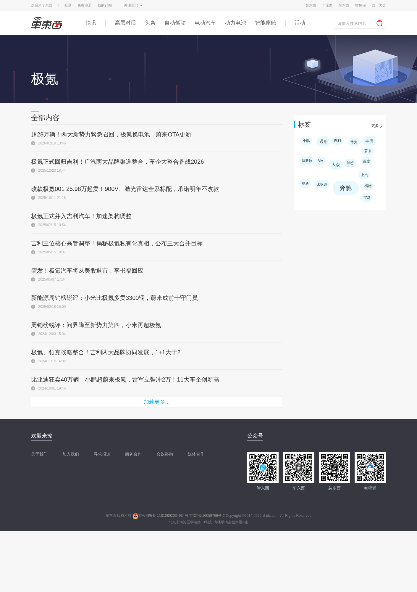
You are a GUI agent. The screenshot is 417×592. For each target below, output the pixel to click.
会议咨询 (164, 454)
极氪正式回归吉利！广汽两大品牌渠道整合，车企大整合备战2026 (117, 161)
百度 (366, 161)
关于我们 (39, 454)
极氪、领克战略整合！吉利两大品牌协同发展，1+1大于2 (105, 352)
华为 (354, 142)
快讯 (91, 23)
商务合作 (133, 454)
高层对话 (125, 23)
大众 (336, 164)
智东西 (311, 5)
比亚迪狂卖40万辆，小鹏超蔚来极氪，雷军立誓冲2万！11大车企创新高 (125, 379)
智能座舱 (265, 23)
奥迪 (305, 183)
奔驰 (346, 188)
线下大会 (379, 5)
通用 (323, 141)
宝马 (367, 198)
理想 (350, 163)
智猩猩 (360, 5)
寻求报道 (102, 454)
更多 (375, 126)
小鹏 (306, 141)
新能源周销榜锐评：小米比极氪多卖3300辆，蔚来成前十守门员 (114, 298)
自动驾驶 (175, 23)
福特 (367, 186)
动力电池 (235, 23)
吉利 (337, 141)
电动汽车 (205, 23)
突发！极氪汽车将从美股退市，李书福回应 (87, 270)
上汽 (364, 175)
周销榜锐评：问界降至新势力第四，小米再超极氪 (96, 325)
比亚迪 (321, 184)
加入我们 (70, 454)
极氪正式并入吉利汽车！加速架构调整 (81, 216)
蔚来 (367, 151)
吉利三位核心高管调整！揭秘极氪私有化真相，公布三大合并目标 (117, 243)
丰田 (369, 141)
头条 (150, 23)
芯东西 (344, 5)
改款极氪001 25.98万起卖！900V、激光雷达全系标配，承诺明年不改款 (125, 189)
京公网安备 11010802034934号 (160, 516)
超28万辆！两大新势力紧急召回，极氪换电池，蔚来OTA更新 (111, 134)
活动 (300, 23)
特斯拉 (307, 161)
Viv (320, 161)
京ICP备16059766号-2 (207, 516)
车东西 (327, 5)
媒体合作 (196, 454)
